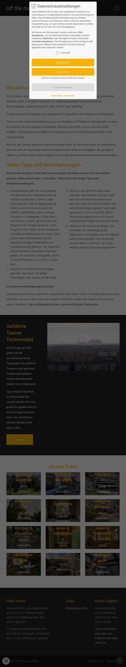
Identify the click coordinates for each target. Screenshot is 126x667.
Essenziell (63, 52)
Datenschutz (57, 96)
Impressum (69, 96)
